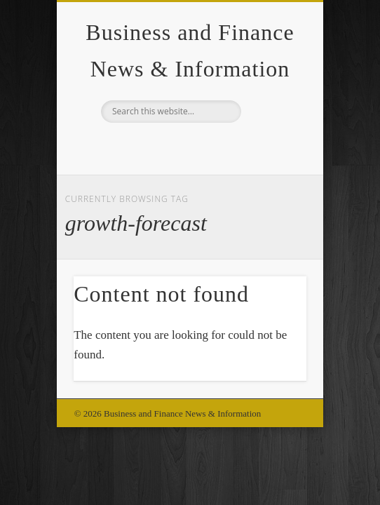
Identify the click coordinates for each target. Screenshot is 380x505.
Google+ (188, 146)
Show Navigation (272, 125)
